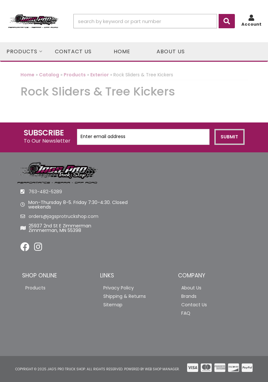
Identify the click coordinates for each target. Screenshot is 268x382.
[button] (154, 21)
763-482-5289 (45, 191)
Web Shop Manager (162, 369)
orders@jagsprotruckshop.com (63, 216)
